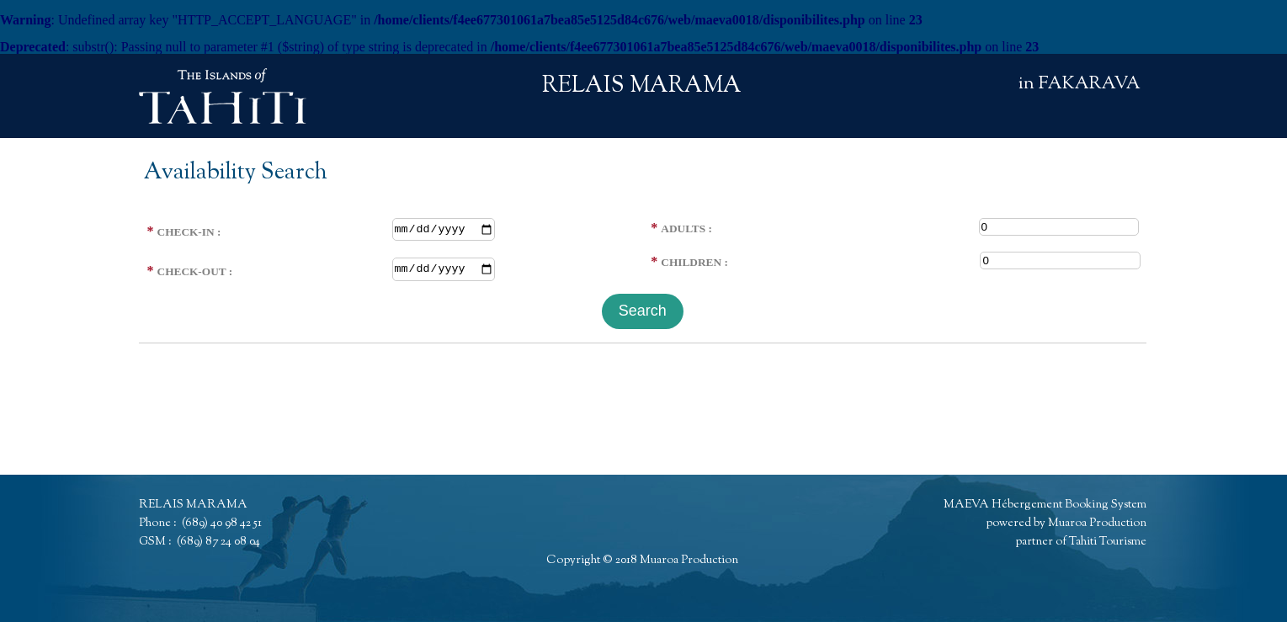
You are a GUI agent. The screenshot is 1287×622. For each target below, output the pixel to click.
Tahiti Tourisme (1107, 542)
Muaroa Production (689, 560)
